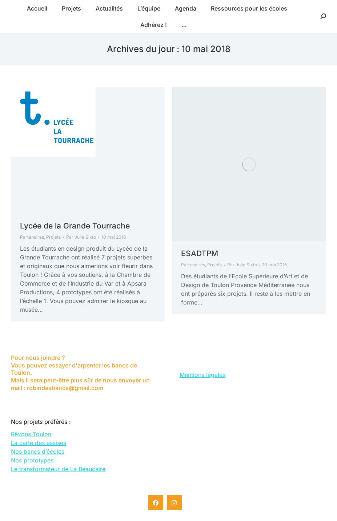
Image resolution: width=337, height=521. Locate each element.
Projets (53, 237)
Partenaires (32, 237)
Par (81, 237)
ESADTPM (199, 253)
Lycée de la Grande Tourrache (75, 225)
